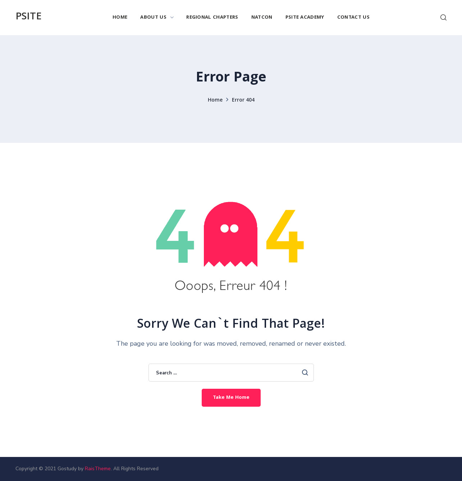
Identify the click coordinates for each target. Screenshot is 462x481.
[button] (443, 17)
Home (215, 100)
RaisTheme (98, 468)
